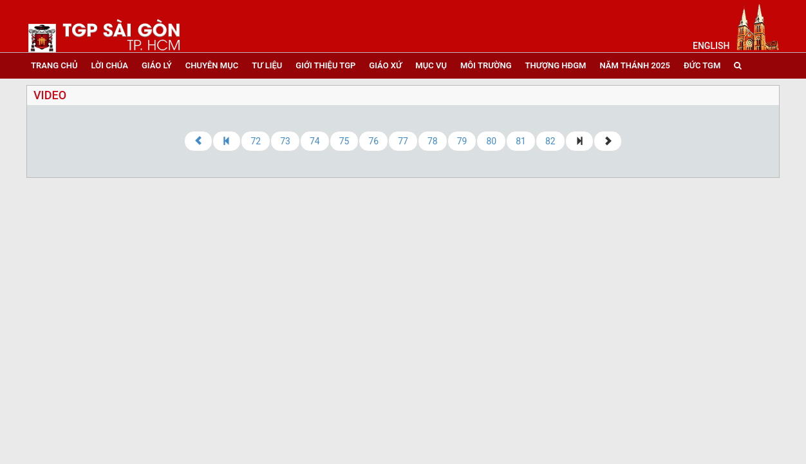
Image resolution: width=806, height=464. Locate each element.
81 (521, 141)
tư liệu (267, 65)
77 (403, 141)
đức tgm (702, 65)
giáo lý (157, 65)
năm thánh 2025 (634, 65)
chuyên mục (211, 65)
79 (462, 141)
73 (285, 141)
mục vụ (431, 65)
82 (550, 141)
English (711, 46)
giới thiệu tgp (325, 65)
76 (373, 141)
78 (432, 141)
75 (344, 141)
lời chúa (109, 65)
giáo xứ (385, 65)
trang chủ (54, 65)
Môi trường (486, 65)
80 (491, 141)
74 (315, 141)
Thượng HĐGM (555, 65)
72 (255, 141)
